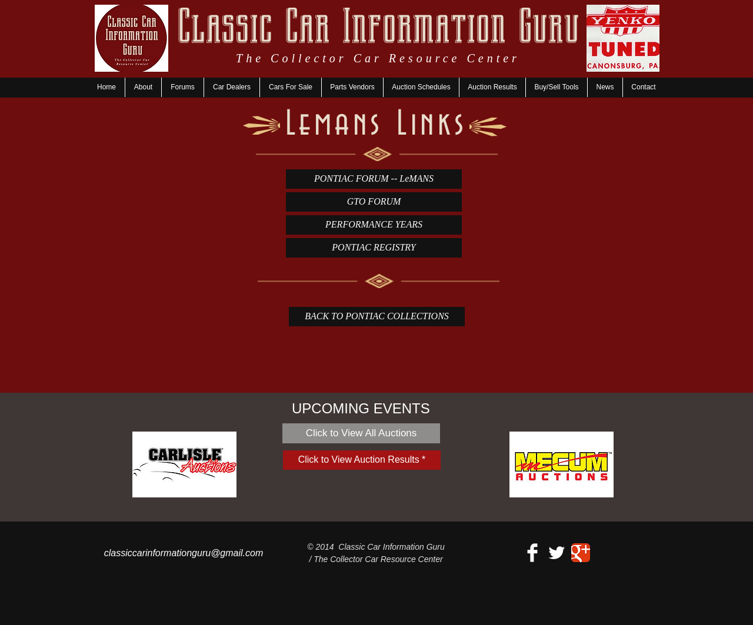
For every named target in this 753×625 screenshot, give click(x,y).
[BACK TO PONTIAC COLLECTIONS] (377, 316)
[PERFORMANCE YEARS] (374, 225)
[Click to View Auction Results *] (362, 460)
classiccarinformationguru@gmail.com (184, 553)
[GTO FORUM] (374, 202)
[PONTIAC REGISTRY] (374, 248)
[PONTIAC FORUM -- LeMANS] (374, 179)
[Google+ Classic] (580, 552)
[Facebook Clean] (532, 552)
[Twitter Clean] (556, 552)
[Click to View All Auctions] (361, 433)
